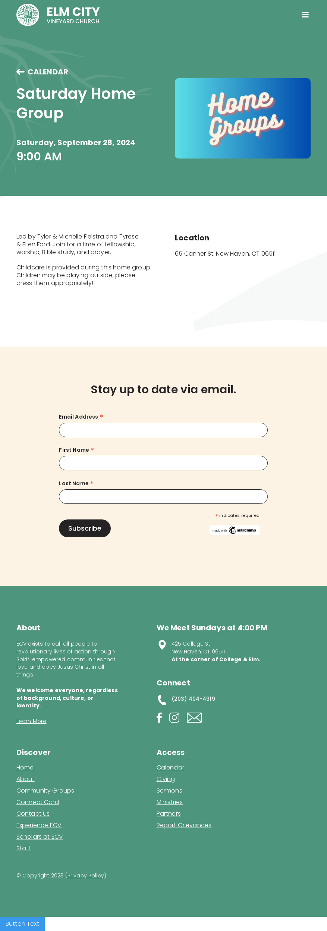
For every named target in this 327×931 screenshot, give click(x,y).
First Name (76, 450)
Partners (169, 814)
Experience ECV (39, 825)
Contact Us (33, 814)
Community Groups (45, 791)
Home (25, 768)
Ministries (170, 802)
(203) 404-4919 (193, 699)
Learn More (31, 721)
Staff (23, 848)
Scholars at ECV (39, 837)
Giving (166, 779)
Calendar (170, 768)
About (25, 779)
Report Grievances (184, 825)
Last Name (76, 483)
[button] (305, 15)
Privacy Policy (85, 875)
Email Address (81, 417)
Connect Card (37, 802)
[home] (58, 15)
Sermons (169, 791)
